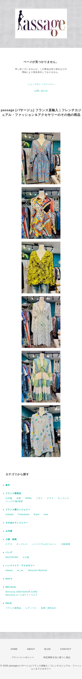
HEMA (28, 498)
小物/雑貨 (65, 544)
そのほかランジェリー (17, 523)
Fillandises (24, 514)
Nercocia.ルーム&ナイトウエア (22, 595)
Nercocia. (11, 587)
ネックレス (63, 498)
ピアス (50, 498)
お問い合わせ (41, 91)
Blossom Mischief (37, 570)
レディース (31, 608)
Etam (36, 514)
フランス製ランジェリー (18, 509)
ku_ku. (20, 570)
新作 (8, 485)
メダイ (39, 498)
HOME (14, 649)
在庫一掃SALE (48, 608)
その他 (25, 557)
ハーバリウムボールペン (44, 544)
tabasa (9, 570)
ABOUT (31, 649)
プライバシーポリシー (23, 657)
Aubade (10, 514)
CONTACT (65, 649)
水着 (18, 498)
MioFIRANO (12, 557)
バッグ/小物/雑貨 (14, 501)
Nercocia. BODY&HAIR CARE (21, 592)
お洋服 (9, 498)
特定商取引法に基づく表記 (57, 657)
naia (46, 514)
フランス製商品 (13, 493)
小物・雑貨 (11, 539)
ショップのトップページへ (41, 84)
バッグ (9, 552)
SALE (9, 603)
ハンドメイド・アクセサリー (20, 565)
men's (9, 578)
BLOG (47, 649)
